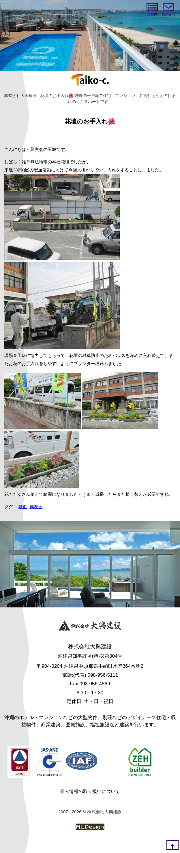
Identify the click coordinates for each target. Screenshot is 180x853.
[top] (172, 845)
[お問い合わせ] (168, 10)
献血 (22, 506)
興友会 (36, 506)
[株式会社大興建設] (90, 626)
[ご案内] (152, 10)
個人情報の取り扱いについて (90, 791)
